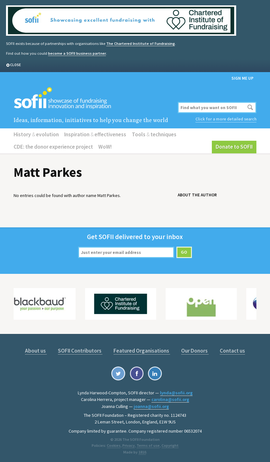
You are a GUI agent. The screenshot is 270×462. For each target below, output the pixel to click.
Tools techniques (153, 134)
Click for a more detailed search (226, 118)
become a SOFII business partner (76, 53)
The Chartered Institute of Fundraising (140, 43)
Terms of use (148, 444)
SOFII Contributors (80, 350)
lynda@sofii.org (176, 392)
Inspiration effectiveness (95, 134)
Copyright (169, 444)
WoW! (104, 146)
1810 (142, 451)
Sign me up (242, 78)
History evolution (36, 134)
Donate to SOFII (234, 146)
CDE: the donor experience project (53, 146)
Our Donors (194, 350)
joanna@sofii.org (151, 405)
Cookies (114, 444)
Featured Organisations (142, 350)
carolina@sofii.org (170, 399)
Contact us (232, 350)
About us (36, 350)
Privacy (129, 444)
